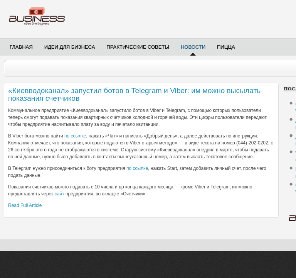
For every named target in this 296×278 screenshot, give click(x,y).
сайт (59, 194)
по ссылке (75, 136)
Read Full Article (25, 205)
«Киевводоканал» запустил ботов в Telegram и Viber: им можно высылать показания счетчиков (134, 94)
